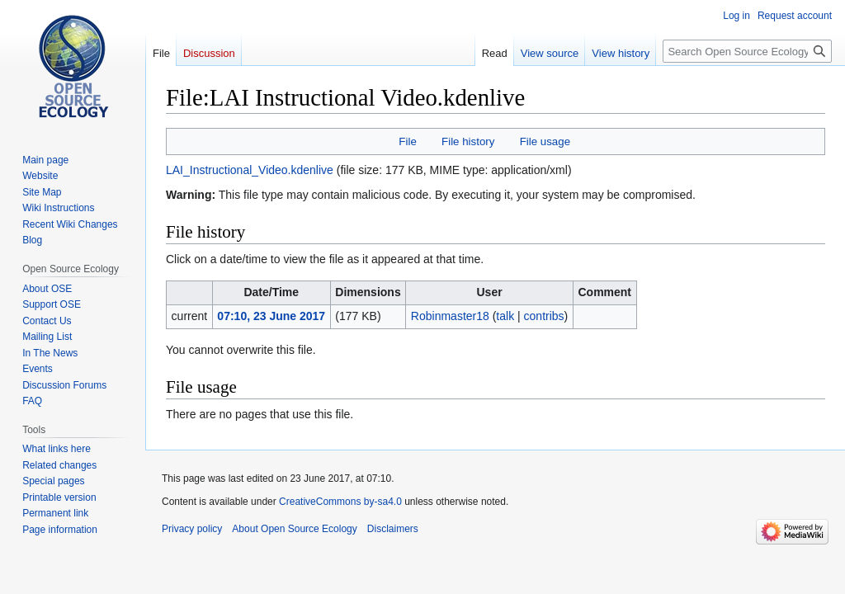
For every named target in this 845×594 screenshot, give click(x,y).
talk (505, 316)
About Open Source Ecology (294, 529)
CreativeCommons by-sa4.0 (340, 501)
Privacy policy (192, 529)
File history (467, 141)
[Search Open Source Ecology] (747, 51)
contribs (544, 316)
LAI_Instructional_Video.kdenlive (249, 170)
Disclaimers (392, 529)
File (407, 141)
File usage (545, 141)
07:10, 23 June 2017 (271, 316)
